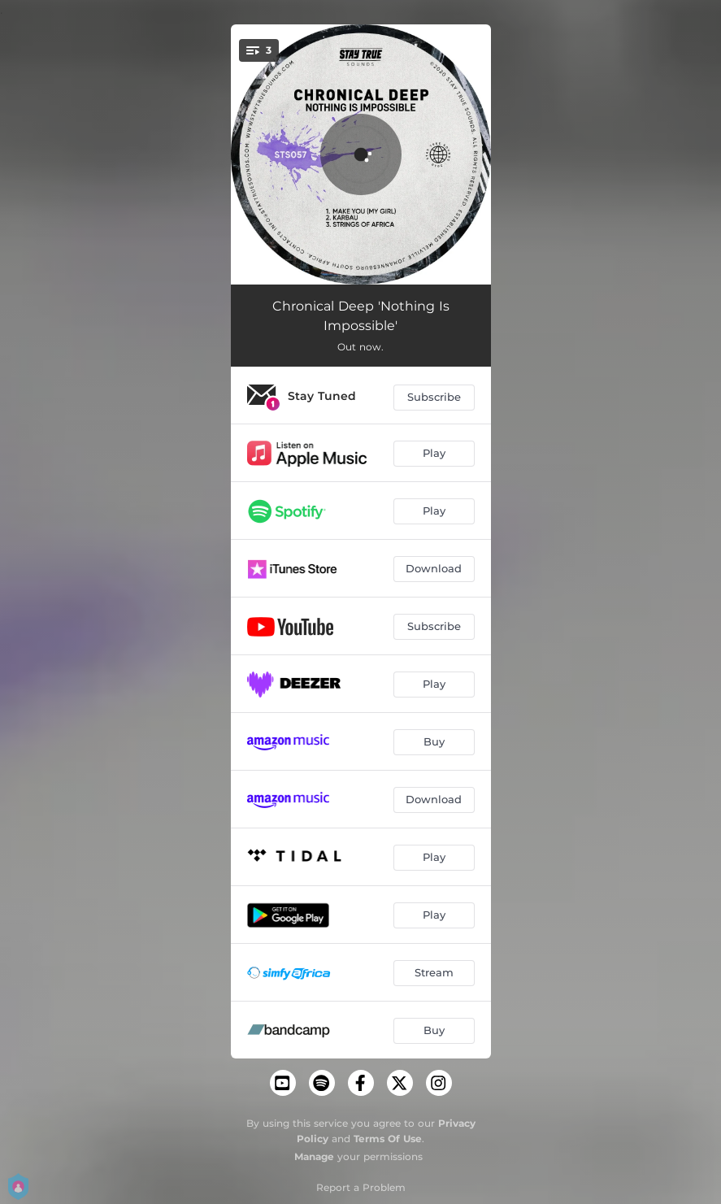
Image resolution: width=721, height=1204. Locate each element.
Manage (314, 1156)
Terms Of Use (388, 1138)
